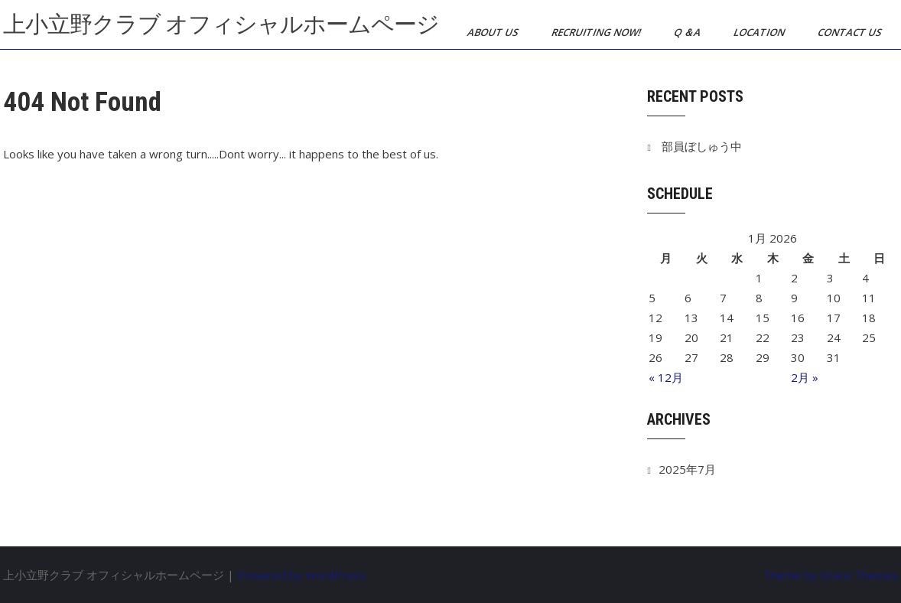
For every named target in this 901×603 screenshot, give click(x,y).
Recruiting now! (597, 32)
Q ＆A (688, 32)
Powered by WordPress (301, 574)
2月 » (804, 377)
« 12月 (666, 377)
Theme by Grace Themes (830, 574)
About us (494, 32)
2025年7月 (687, 469)
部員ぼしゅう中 (702, 146)
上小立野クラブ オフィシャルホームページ (221, 24)
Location (760, 32)
